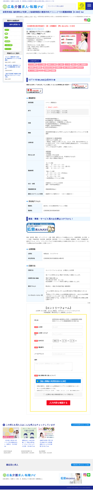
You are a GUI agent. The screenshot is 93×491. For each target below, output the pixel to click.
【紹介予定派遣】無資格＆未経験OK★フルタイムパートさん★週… (13, 75)
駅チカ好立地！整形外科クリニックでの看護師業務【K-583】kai (13, 67)
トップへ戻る (87, 474)
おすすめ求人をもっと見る (81, 426)
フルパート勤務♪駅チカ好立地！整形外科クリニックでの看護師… (13, 58)
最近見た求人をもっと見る (81, 466)
